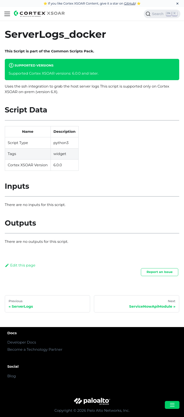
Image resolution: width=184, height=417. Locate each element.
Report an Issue (160, 272)
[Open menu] (172, 405)
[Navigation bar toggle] (7, 13)
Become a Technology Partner (34, 349)
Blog (11, 376)
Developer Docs (21, 342)
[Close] (177, 3)
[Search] (162, 14)
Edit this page (20, 265)
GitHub (129, 3)
